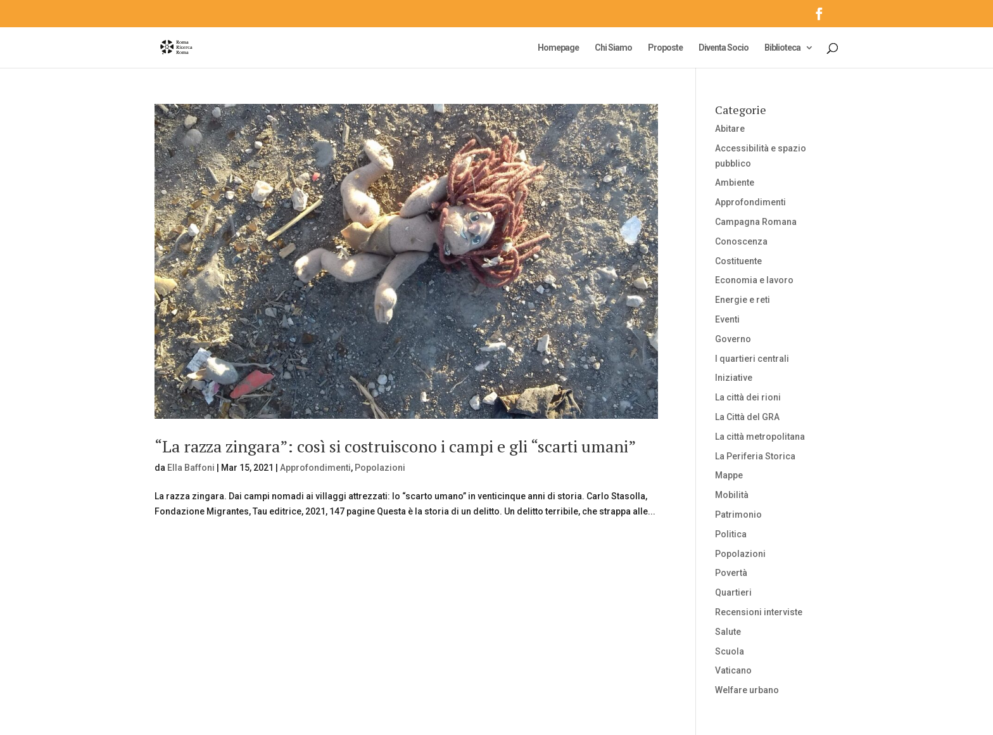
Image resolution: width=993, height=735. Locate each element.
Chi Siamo (613, 48)
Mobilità (732, 495)
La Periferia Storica (755, 456)
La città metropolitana (760, 436)
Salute (728, 632)
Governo (733, 339)
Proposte (665, 48)
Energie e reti (742, 300)
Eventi (727, 319)
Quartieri (733, 592)
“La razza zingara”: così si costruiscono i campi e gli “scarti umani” (395, 446)
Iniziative (733, 378)
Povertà (731, 573)
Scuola (729, 651)
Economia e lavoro (754, 280)
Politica (731, 534)
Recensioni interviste (758, 612)
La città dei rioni (748, 397)
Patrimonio (738, 514)
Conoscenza (741, 241)
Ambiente (734, 182)
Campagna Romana (756, 222)
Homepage (558, 48)
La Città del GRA (747, 417)
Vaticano (733, 670)
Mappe (729, 475)
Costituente (738, 261)
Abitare (730, 129)
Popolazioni (380, 468)
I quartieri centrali (752, 359)
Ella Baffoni (191, 468)
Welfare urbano (747, 690)
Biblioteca (782, 48)
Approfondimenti (315, 468)
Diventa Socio (724, 48)
